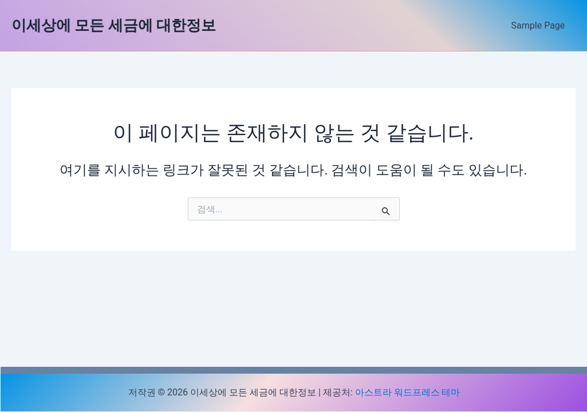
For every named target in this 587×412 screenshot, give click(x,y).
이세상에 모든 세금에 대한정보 (113, 25)
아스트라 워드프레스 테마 (407, 392)
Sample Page (539, 25)
